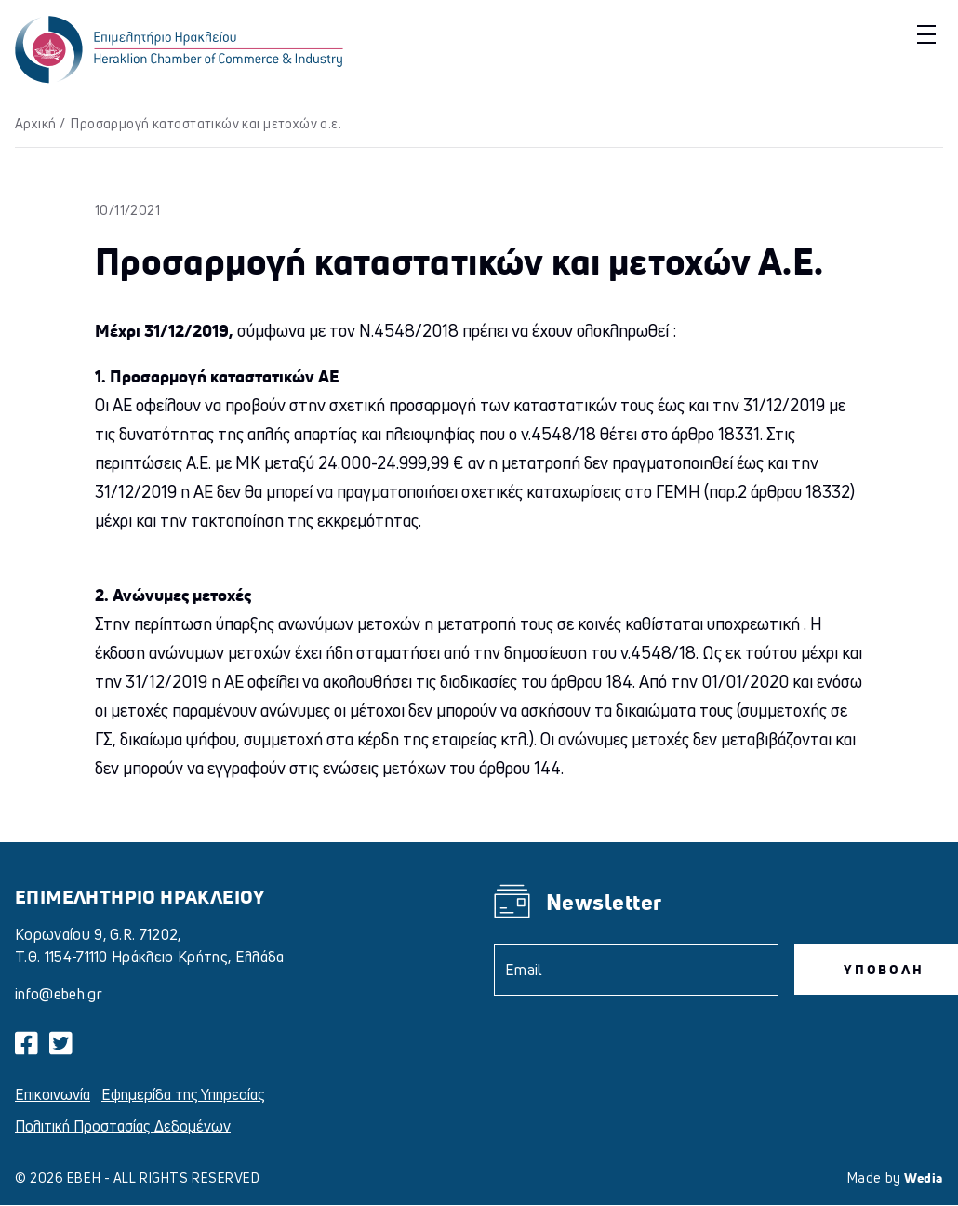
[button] (924, 34)
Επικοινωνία (52, 1094)
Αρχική (36, 123)
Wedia (923, 1177)
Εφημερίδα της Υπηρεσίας (183, 1094)
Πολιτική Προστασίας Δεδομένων (123, 1126)
